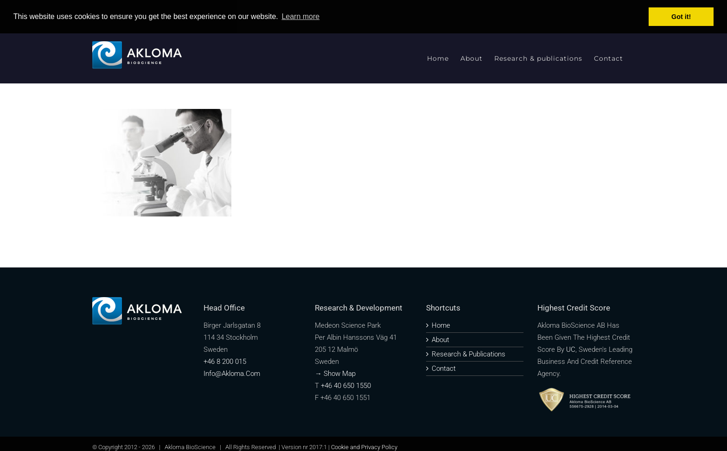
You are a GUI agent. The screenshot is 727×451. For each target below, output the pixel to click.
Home (441, 325)
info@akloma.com (232, 373)
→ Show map (335, 373)
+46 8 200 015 (225, 361)
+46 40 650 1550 (346, 385)
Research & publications (468, 354)
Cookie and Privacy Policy (364, 447)
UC (570, 349)
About (440, 340)
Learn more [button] (300, 16)
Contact (444, 368)
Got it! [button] (681, 16)
